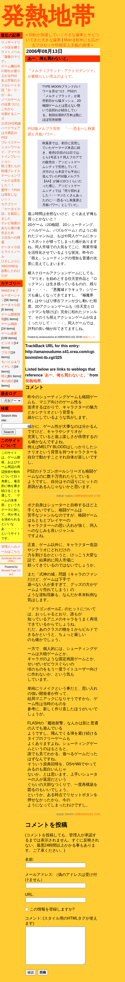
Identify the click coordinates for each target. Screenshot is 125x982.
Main (68, 40)
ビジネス (7, 343)
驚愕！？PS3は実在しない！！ (10, 194)
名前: (29, 859)
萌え (4, 376)
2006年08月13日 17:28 (87, 496)
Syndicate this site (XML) (11, 559)
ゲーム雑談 (9, 324)
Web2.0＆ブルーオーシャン (10, 295)
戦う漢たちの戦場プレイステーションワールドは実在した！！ (10, 175)
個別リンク (89, 337)
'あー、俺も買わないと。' (66, 375)
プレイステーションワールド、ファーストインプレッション (10, 152)
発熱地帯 (48, 16)
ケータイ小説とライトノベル (10, 251)
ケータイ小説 (10, 305)
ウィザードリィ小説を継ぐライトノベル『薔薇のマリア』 (10, 51)
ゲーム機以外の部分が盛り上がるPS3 (10, 71)
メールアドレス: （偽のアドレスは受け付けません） (61, 877)
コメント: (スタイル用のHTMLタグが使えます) (61, 920)
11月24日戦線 (11, 123)
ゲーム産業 (9, 333)
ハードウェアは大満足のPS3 (10, 132)
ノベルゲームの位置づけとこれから (10, 104)
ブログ (6, 352)
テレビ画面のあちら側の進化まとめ (10, 227)
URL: (29, 894)
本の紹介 (7, 381)
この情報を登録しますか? (50, 909)
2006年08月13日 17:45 (87, 814)
